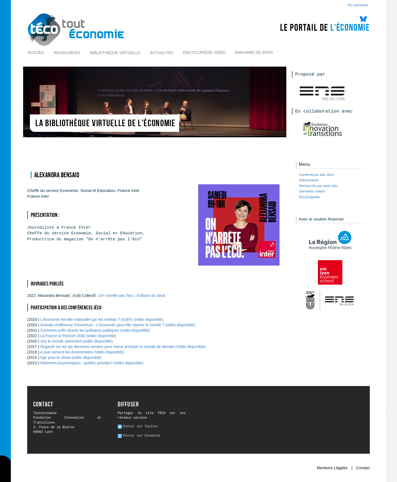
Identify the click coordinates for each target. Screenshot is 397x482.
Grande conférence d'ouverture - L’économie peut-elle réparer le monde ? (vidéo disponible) (117, 325)
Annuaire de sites (254, 52)
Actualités (161, 53)
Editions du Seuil (151, 295)
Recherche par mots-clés (318, 186)
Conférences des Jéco (316, 175)
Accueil (36, 52)
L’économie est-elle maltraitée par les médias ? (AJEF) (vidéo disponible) (101, 319)
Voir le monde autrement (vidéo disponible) (76, 341)
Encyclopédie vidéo (204, 52)
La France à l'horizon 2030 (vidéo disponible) (78, 336)
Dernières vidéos (312, 191)
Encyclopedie (309, 197)
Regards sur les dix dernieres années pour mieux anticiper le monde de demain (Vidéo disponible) (123, 346)
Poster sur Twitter (141, 426)
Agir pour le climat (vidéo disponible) (71, 357)
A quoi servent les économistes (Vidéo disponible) (82, 352)
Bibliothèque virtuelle (115, 53)
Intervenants (308, 180)
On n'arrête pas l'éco (117, 295)
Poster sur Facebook (141, 436)
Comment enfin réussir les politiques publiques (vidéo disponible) (95, 330)
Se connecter (358, 5)
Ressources (67, 53)
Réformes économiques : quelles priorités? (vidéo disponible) (91, 363)
